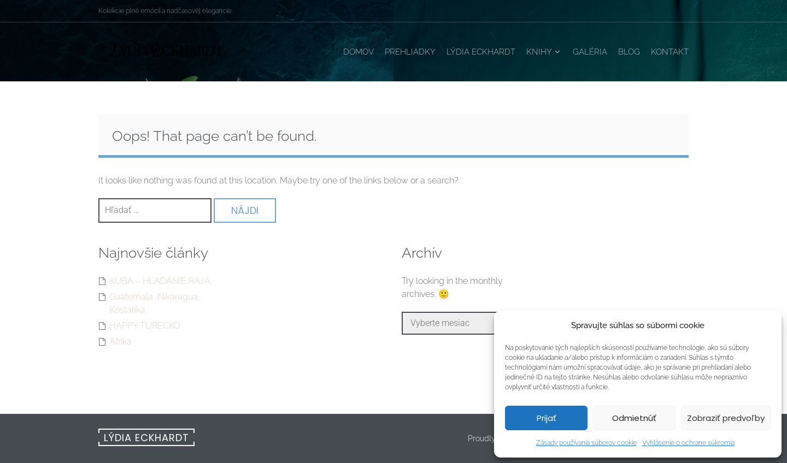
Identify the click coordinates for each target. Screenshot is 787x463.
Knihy (539, 52)
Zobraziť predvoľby (726, 418)
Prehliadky (410, 52)
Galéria (590, 52)
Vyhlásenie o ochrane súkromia (688, 443)
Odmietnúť (634, 418)
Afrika (120, 341)
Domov (358, 52)
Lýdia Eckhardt (481, 52)
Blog (629, 52)
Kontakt (670, 52)
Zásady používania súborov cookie (586, 443)
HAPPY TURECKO (144, 325)
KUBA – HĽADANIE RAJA (159, 281)
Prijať (546, 418)
